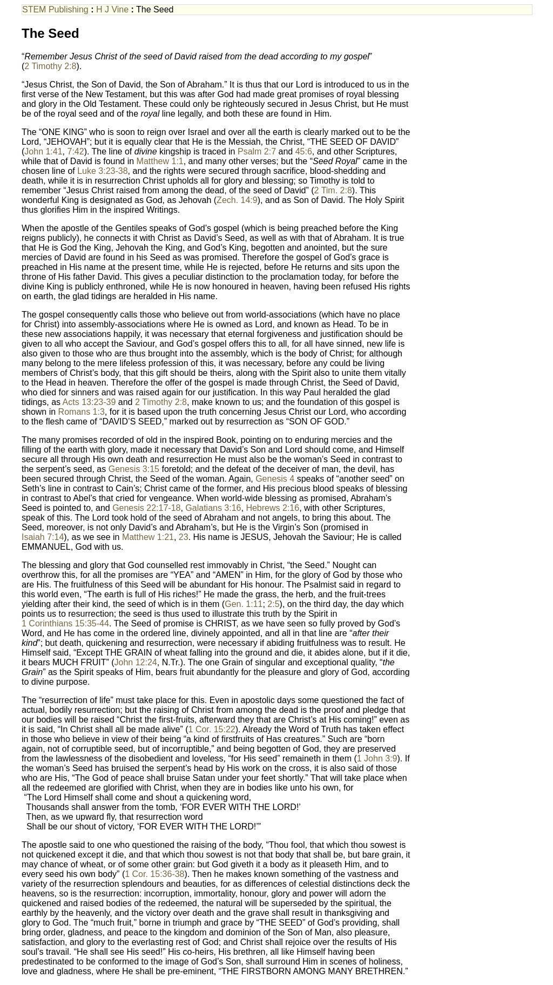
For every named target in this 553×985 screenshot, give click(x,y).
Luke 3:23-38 (102, 171)
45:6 (303, 151)
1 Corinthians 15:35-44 (65, 623)
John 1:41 (43, 151)
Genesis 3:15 (134, 469)
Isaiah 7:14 (43, 537)
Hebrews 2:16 (272, 507)
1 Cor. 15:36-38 (154, 874)
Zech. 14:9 (237, 200)
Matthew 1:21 (148, 537)
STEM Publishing (55, 9)
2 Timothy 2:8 (50, 66)
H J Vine (112, 9)
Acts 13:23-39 (89, 402)
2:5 (273, 604)
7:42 (76, 151)
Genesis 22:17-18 (146, 507)
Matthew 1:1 (160, 161)
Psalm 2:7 (257, 151)
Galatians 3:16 (213, 507)
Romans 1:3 (81, 411)
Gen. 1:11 (243, 604)
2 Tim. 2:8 (333, 190)
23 (183, 537)
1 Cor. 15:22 (211, 729)
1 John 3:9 (377, 758)
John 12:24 (135, 662)
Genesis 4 (274, 478)
